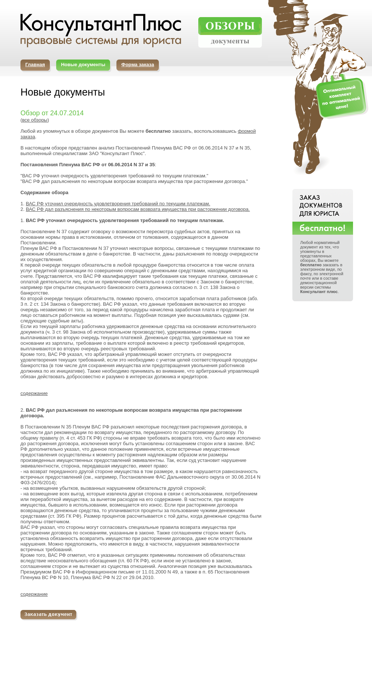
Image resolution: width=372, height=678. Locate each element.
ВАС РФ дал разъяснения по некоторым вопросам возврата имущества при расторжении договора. (138, 209)
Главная (35, 64)
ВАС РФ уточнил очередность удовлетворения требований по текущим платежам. (118, 203)
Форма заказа (137, 64)
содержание (34, 393)
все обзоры (34, 120)
